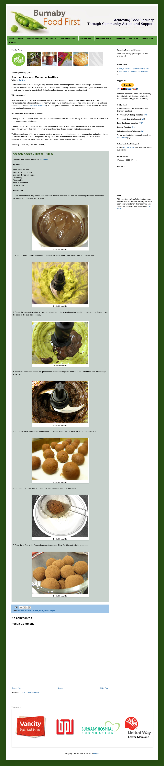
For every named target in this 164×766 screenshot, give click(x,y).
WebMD (33, 106)
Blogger (96, 753)
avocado (21, 611)
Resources (133, 38)
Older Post (104, 688)
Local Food (120, 38)
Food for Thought (34, 38)
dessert (35, 611)
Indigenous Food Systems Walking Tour (134, 68)
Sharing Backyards (68, 38)
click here (44, 159)
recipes (52, 611)
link (133, 127)
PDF (146, 115)
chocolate (28, 611)
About (20, 38)
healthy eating (44, 611)
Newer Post (16, 688)
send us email (128, 148)
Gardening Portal (103, 38)
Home (11, 38)
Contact (12, 42)
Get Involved (147, 38)
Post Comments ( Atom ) (31, 692)
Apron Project (86, 38)
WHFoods (42, 106)
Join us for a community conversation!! (133, 71)
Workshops (51, 38)
